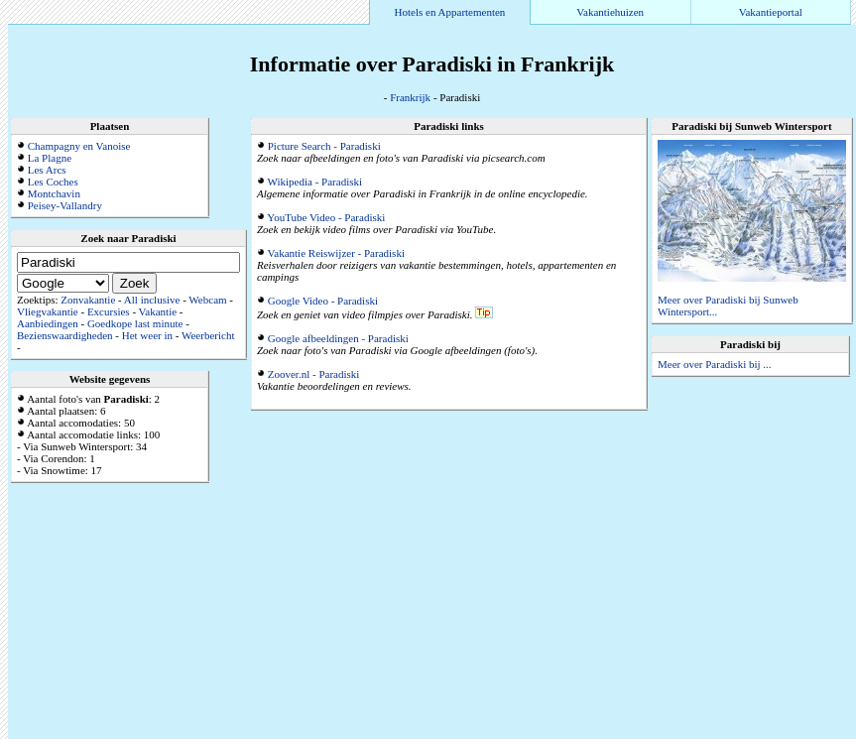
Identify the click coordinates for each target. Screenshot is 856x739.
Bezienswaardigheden (65, 335)
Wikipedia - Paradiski (315, 181)
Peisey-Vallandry (65, 205)
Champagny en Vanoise (79, 146)
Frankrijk (410, 97)
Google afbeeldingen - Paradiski (338, 338)
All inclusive (152, 300)
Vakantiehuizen (610, 12)
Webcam (207, 300)
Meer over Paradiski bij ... (715, 364)
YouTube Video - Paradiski (326, 217)
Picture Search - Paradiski (324, 146)
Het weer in (147, 335)
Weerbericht (208, 335)
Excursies (108, 311)
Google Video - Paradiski (323, 301)
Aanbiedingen (47, 323)
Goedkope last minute (135, 323)
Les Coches (53, 181)
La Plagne (49, 158)
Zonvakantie (88, 300)
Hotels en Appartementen (450, 12)
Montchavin (54, 193)
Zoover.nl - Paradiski (314, 374)
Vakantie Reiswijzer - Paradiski (336, 253)
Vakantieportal (770, 12)
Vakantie (158, 311)
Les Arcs (47, 170)
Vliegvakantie (47, 311)
